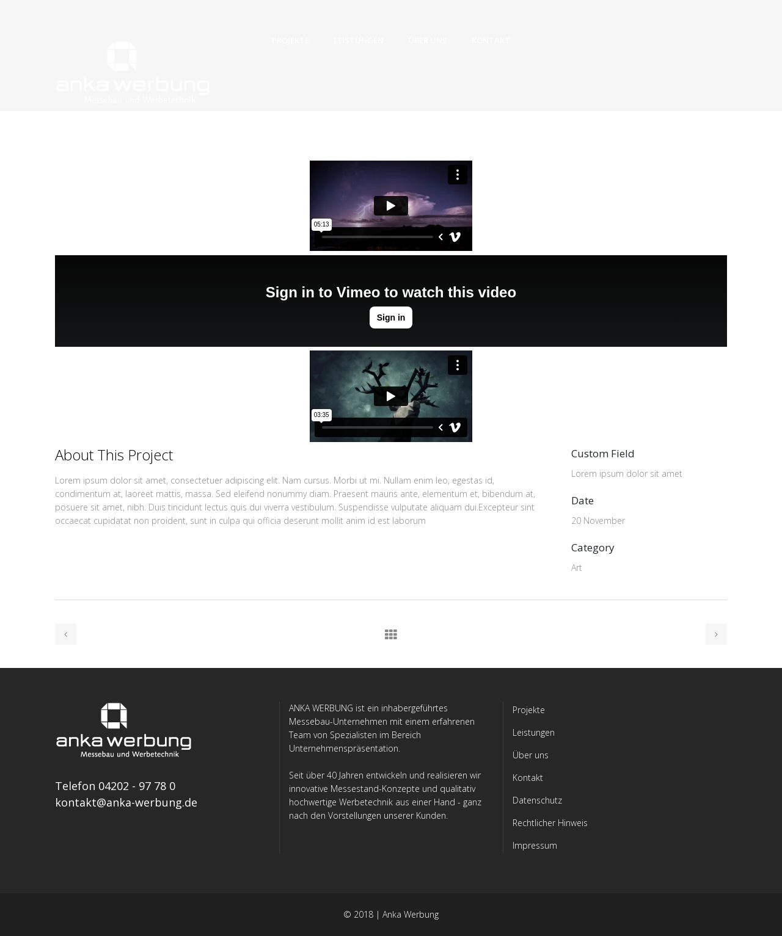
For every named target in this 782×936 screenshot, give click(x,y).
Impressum (535, 845)
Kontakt (528, 777)
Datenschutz (537, 800)
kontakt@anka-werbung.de (126, 802)
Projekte (529, 710)
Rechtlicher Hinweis (550, 823)
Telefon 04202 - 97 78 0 (115, 785)
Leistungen (534, 732)
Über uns (531, 755)
